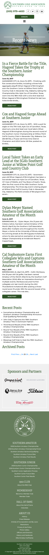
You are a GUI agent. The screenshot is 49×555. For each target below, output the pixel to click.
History (24, 516)
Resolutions (24, 524)
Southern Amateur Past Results (24, 457)
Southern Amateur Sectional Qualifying (24, 451)
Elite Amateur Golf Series (24, 538)
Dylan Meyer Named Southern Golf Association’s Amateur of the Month (22, 211)
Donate (24, 17)
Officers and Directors (24, 532)
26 (27, 354)
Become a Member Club (24, 494)
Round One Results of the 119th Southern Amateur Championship (20, 336)
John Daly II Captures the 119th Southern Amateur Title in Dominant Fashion (20, 321)
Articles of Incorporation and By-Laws (24, 522)
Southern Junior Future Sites (24, 474)
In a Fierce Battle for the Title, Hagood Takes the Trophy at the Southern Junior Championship (24, 69)
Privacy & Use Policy (24, 527)
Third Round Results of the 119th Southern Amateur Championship (21, 326)
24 (22, 354)
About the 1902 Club (24, 485)
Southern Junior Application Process (24, 471)
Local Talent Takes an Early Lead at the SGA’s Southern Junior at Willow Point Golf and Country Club (22, 163)
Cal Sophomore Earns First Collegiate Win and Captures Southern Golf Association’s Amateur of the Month (23, 260)
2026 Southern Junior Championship (24, 466)
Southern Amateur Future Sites (25, 454)
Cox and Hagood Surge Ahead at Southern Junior (24, 116)
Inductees (24, 508)
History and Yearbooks (25, 535)
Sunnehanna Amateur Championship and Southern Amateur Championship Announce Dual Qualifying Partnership (22, 314)
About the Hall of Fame (24, 505)
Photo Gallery (24, 530)
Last (36, 354)
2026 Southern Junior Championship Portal (24, 468)
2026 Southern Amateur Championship (24, 446)
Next (32, 354)
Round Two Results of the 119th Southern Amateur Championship (20, 331)
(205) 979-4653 (15, 11)
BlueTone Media (31, 553)
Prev (17, 354)
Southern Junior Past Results (24, 476)
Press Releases (24, 519)
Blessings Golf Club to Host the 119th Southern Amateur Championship (23, 341)
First (13, 354)
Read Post (12, 105)
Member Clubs (24, 496)
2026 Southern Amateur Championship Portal (24, 449)
